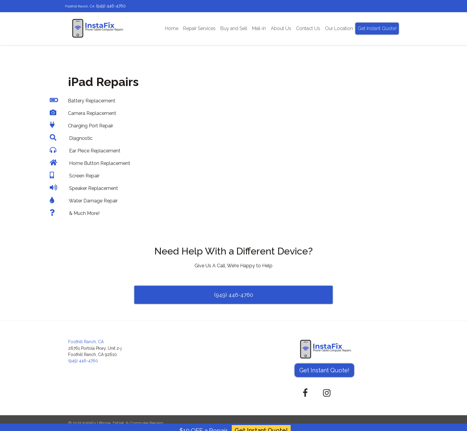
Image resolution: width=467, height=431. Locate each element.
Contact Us (308, 28)
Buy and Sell (233, 28)
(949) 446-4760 (111, 6)
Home (171, 28)
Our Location (339, 28)
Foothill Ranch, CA (79, 6)
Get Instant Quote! (377, 28)
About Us (281, 28)
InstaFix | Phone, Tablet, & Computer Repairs (122, 423)
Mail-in (259, 28)
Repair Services (199, 28)
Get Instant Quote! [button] (324, 370)
